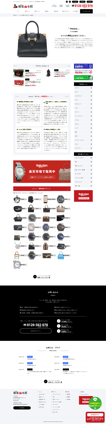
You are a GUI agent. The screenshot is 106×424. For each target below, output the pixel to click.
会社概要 (82, 391)
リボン (83, 107)
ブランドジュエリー (83, 157)
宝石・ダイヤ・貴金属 (83, 169)
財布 (83, 132)
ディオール (66, 369)
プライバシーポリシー (84, 394)
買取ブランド (27, 11)
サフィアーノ (83, 148)
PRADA (56, 70)
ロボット (83, 124)
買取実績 (46, 11)
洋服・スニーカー (83, 165)
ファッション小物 (83, 177)
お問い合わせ (41, 407)
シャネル (30, 369)
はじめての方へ (42, 394)
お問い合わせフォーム (36, 330)
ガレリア (83, 87)
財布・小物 (83, 185)
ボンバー (83, 111)
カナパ (83, 91)
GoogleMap (22, 407)
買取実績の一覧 (42, 399)
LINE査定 (75, 1)
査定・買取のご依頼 (86, 11)
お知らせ (30, 356)
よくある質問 (75, 11)
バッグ (83, 128)
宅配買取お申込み (95, 414)
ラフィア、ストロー (83, 140)
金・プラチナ (83, 173)
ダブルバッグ (83, 103)
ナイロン (83, 120)
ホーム (40, 391)
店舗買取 (89, 1)
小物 (83, 136)
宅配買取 (82, 1)
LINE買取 (68, 399)
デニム (83, 144)
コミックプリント (83, 116)
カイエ (27, 70)
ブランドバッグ (83, 181)
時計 (83, 161)
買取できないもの (65, 11)
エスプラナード (83, 95)
